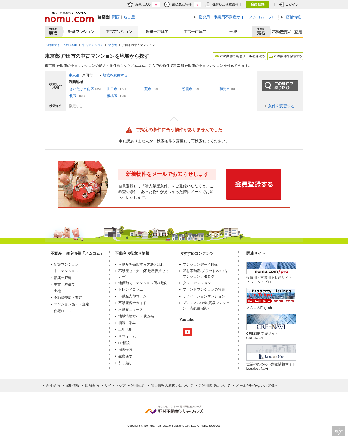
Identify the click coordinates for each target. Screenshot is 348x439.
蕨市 (147, 89)
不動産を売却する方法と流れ (141, 264)
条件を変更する (281, 106)
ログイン (288, 4)
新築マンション (80, 32)
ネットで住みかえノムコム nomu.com (69, 17)
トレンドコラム (130, 289)
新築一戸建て (157, 32)
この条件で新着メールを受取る (239, 56)
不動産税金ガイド (132, 303)
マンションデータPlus (200, 264)
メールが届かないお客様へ (257, 385)
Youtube (187, 332)
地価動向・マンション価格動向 (143, 283)
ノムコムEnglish (259, 308)
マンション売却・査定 (71, 304)
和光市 (224, 89)
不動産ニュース (130, 310)
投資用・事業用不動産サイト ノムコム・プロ (269, 279)
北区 (72, 96)
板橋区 (112, 96)
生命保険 (125, 356)
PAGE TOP (338, 431)
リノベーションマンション (204, 296)
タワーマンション (197, 283)
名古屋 (129, 17)
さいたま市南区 (81, 89)
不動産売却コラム (132, 296)
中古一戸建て (195, 32)
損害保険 (125, 350)
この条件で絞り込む (280, 86)
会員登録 (257, 4)
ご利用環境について (214, 385)
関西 (116, 17)
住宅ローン (63, 311)
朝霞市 (187, 89)
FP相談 (124, 343)
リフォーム (127, 336)
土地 (233, 32)
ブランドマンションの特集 (204, 289)
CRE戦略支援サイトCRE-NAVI (262, 335)
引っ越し (125, 363)
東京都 (74, 75)
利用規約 (138, 385)
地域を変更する (115, 75)
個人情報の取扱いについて (172, 385)
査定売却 (285, 32)
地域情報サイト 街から (136, 316)
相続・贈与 (127, 323)
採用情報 (72, 385)
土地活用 (125, 329)
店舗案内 (92, 385)
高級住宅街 (198, 308)
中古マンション (119, 32)
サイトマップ (115, 385)
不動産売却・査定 (68, 298)
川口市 (112, 89)
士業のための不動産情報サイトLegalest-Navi (271, 366)
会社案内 (53, 385)
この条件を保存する (285, 56)
